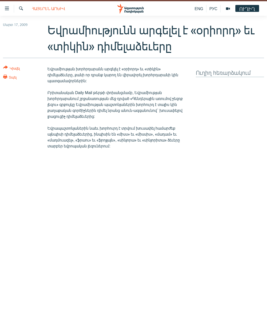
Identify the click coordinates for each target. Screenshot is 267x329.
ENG (199, 8)
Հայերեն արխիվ (48, 8)
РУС (213, 8)
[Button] (11, 69)
